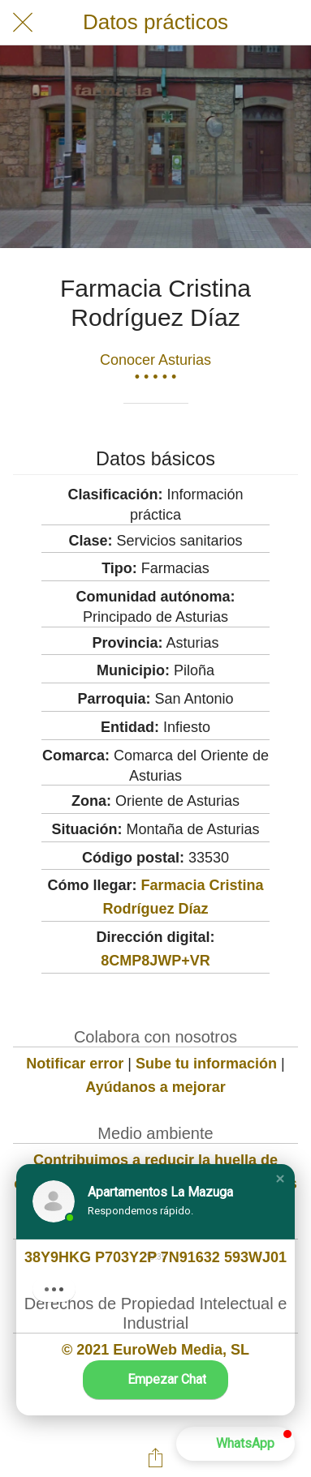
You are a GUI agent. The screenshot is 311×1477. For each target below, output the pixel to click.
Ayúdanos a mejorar (155, 1087)
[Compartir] (155, 1457)
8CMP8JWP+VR (155, 961)
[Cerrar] (22, 22)
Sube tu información (206, 1063)
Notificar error (74, 1063)
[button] (280, 1179)
